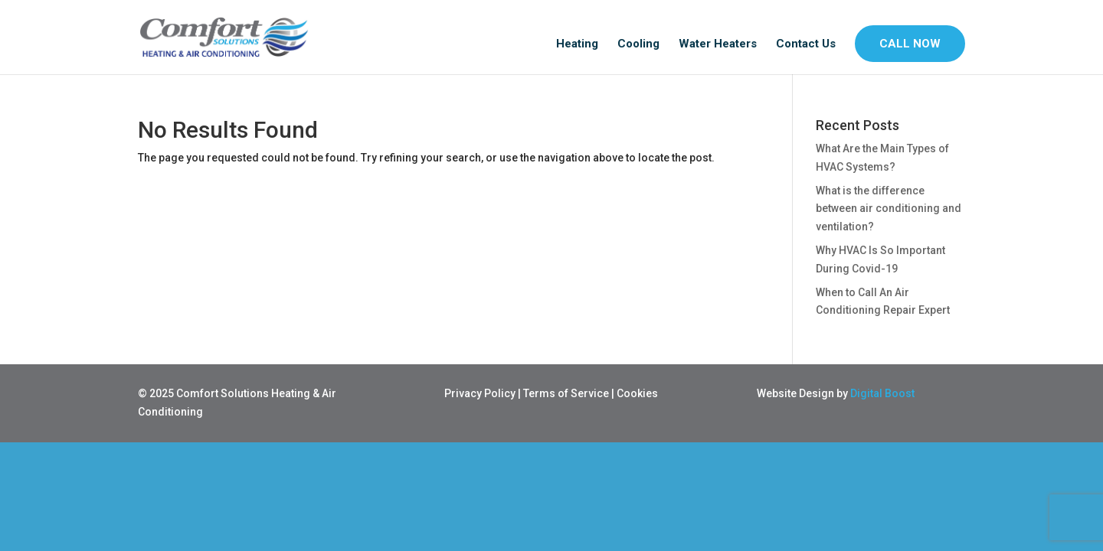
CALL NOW (910, 44)
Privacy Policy (479, 393)
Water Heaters (718, 44)
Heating (577, 44)
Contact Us (806, 44)
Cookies (637, 393)
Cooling (638, 44)
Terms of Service (566, 393)
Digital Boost (882, 393)
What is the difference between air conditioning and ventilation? (888, 208)
